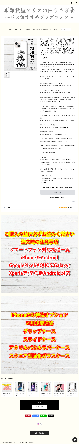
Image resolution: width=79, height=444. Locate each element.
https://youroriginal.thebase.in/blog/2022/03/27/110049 (57, 120)
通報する (73, 201)
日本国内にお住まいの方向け (57, 197)
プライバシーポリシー (7, 442)
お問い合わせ (36, 29)
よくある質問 (27, 29)
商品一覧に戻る (39, 433)
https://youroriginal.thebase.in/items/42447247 (54, 127)
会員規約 (31, 442)
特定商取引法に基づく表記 (20, 442)
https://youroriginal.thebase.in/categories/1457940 (55, 85)
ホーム (10, 29)
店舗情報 (45, 29)
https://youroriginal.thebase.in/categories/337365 (55, 92)
